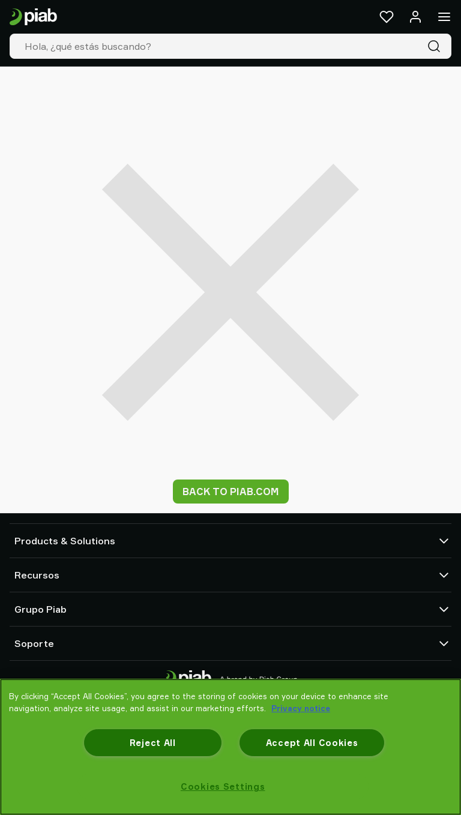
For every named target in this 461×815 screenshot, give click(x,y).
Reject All (153, 743)
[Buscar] (436, 46)
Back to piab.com (230, 492)
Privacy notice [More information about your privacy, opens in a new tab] (300, 708)
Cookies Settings (223, 786)
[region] (230, 747)
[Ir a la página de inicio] (33, 17)
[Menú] (444, 16)
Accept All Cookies (312, 743)
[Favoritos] (386, 16)
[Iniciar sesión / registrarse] (415, 16)
